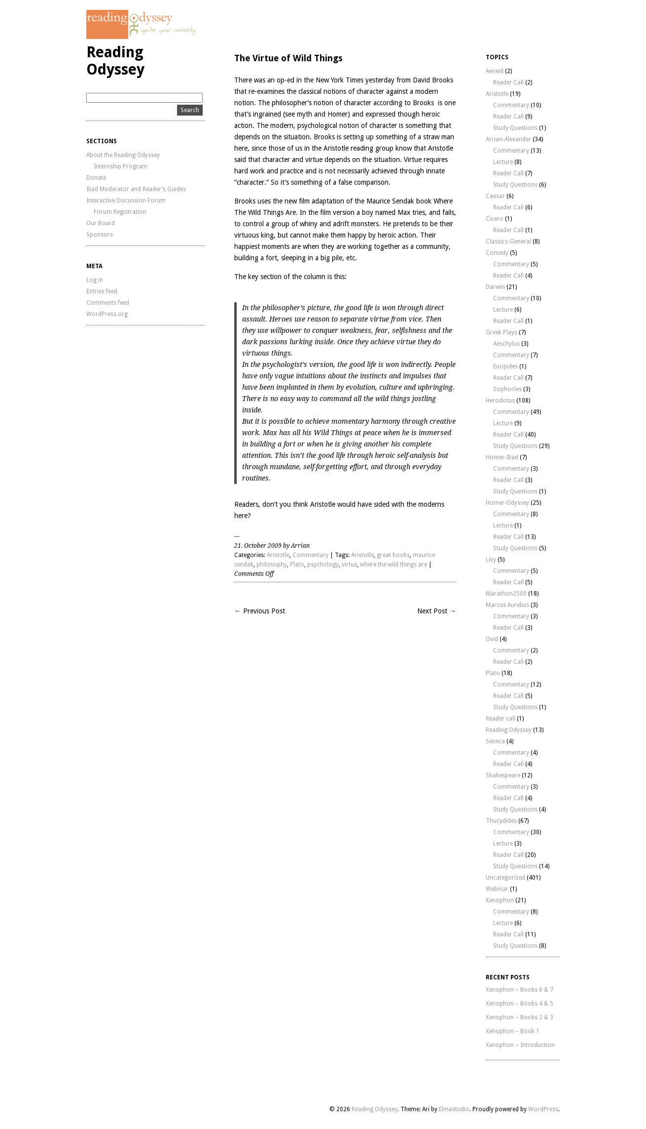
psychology (323, 564)
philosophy (271, 564)
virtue (349, 564)
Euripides (505, 366)
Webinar (497, 889)
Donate (96, 177)
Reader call (500, 718)
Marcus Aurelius (507, 605)
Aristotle (278, 555)
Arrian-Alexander (508, 139)
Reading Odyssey (115, 60)
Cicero (494, 218)
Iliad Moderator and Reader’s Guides (136, 189)
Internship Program (120, 166)
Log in (94, 280)
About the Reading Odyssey (123, 155)
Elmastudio (454, 1109)
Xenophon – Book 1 (512, 1031)
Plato (297, 564)
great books (393, 555)
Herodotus (500, 400)
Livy (491, 559)
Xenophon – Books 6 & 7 (519, 989)
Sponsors (99, 234)
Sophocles (507, 389)
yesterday (380, 80)
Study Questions (515, 127)
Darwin (495, 286)
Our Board (100, 223)
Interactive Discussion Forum (126, 200)
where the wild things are (393, 564)
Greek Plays (501, 332)
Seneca (495, 741)
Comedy (497, 252)
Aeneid (494, 71)
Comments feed (107, 302)
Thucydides (501, 820)
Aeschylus (506, 343)
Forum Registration (120, 211)
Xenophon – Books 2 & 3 (519, 1017)
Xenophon (500, 900)
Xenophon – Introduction (520, 1045)
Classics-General (508, 241)
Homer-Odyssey (507, 502)
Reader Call (508, 82)
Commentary (310, 555)
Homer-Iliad (502, 457)
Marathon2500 (506, 593)
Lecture (503, 162)
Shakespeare (503, 775)
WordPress (543, 1109)
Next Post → (436, 611)
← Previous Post (259, 611)
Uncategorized (505, 877)
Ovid (492, 639)
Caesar (495, 196)
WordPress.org (107, 314)
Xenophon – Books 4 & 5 (519, 1003)
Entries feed (101, 291)
